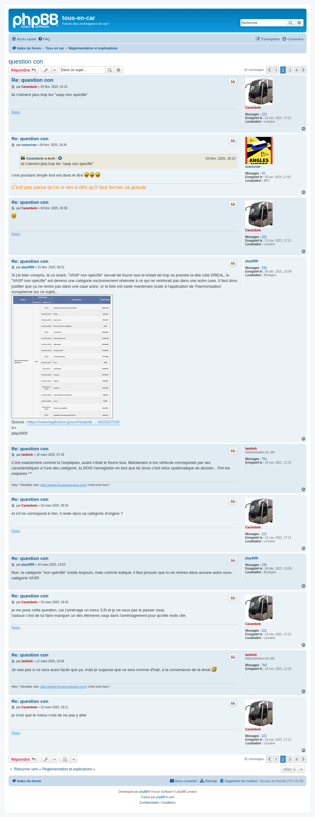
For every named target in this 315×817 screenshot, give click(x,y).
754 (264, 459)
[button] (269, 70)
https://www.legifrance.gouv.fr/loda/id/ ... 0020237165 (73, 422)
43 (263, 173)
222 (264, 114)
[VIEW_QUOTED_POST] (60, 158)
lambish (251, 448)
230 (264, 268)
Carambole (253, 107)
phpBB (143, 791)
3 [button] (290, 70)
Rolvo (16, 112)
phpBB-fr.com (165, 797)
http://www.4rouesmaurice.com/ (63, 485)
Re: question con (32, 80)
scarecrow (252, 166)
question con (25, 61)
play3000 (251, 261)
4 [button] (297, 70)
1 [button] (276, 70)
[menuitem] (44, 39)
